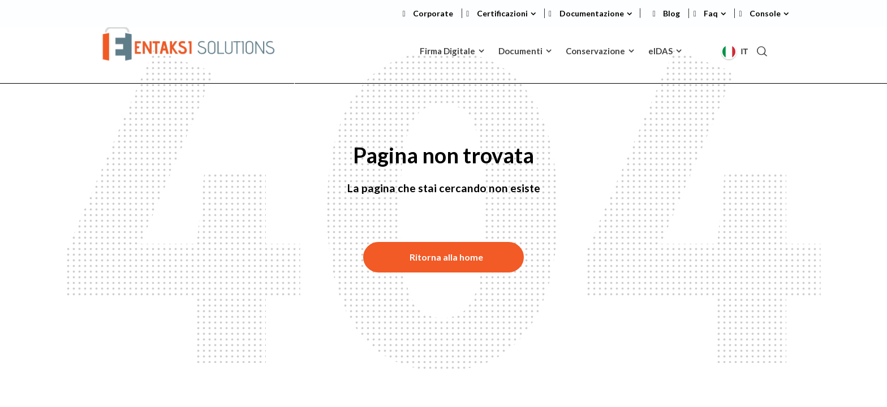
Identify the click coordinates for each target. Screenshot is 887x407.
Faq (711, 13)
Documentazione (591, 13)
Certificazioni (502, 13)
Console (765, 13)
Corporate (433, 13)
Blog (671, 13)
